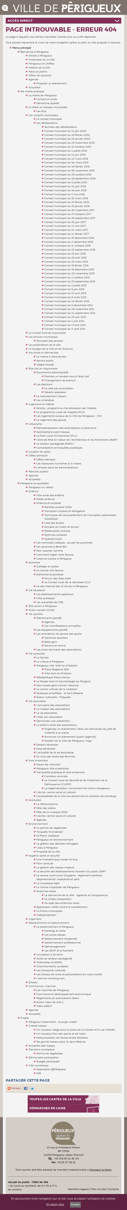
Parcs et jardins (37, 71)
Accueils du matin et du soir (61, 526)
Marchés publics (38, 471)
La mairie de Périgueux (42, 95)
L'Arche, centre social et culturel (56, 792)
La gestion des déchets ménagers (57, 843)
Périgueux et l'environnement (54, 839)
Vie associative (37, 701)
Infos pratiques (45, 598)
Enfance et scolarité (48, 503)
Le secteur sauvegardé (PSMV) (55, 443)
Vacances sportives (56, 637)
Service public (44, 360)
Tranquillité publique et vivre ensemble (60, 772)
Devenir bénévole (47, 744)
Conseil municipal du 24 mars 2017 (66, 229)
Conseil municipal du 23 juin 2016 (65, 253)
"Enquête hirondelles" (49, 831)
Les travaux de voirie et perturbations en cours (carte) (69, 974)
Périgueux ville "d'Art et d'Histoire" (57, 665)
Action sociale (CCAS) (41, 609)
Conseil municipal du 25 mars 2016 (66, 261)
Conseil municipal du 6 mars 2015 (65, 297)
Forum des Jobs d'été (57, 578)
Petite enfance (45, 499)
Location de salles (39, 451)
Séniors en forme (55, 645)
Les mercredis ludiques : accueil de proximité (64, 542)
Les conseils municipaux (43, 115)
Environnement (38, 823)
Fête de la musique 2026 (51, 812)
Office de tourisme (39, 75)
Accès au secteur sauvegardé (54, 958)
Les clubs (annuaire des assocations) (58, 649)
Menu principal (21, 47)
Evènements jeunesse (49, 574)
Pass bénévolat (45, 748)
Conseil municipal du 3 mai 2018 (64, 194)
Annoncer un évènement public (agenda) (70, 736)
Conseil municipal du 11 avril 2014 (65, 328)
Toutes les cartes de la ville (55, 1099)
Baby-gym (50, 641)
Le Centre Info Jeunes (49, 570)
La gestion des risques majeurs (55, 867)
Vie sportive (35, 613)
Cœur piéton (44, 1005)
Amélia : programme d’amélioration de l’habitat (66, 408)
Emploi (32, 982)
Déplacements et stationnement (48, 922)
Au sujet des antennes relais (61, 902)
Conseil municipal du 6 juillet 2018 (65, 182)
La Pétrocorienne (47, 804)
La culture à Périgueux (50, 661)
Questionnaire (53, 538)
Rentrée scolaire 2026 (58, 507)
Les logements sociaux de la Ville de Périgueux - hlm (69, 415)
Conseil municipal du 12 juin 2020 (65, 130)
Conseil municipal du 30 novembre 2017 (69, 210)
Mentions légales (78, 1189)
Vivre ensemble (38, 760)
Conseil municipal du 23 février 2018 (66, 202)
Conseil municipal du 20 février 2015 (66, 301)
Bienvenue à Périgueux (34, 51)
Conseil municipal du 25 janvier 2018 (67, 206)
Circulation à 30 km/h (49, 954)
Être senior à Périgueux (42, 605)
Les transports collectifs (50, 970)
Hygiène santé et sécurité (44, 855)
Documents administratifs (52, 372)
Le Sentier (42, 657)
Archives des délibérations (60, 126)
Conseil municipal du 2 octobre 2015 (67, 277)
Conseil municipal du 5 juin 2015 (64, 289)
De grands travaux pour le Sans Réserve (61, 1041)
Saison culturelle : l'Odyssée (53, 697)
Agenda (33, 79)
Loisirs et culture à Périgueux (54, 558)
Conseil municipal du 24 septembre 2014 (69, 312)
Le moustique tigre (48, 883)
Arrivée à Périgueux (40, 55)
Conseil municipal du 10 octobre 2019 (67, 146)
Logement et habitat (41, 404)
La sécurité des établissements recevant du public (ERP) (71, 871)
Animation (34, 800)
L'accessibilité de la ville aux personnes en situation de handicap (76, 796)
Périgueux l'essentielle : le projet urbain (52, 1021)
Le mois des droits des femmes (55, 756)
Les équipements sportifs (51, 629)
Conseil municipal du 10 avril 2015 (65, 293)
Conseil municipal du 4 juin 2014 (64, 320)
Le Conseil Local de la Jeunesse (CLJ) (67, 582)
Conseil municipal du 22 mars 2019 (66, 158)
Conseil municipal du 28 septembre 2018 (69, 178)
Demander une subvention (53, 720)
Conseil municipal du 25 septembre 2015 (69, 281)
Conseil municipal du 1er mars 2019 (66, 162)
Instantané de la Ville (41, 59)
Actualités (34, 87)
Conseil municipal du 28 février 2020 (67, 134)
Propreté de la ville (48, 851)
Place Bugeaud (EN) (56, 669)
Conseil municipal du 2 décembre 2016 (68, 241)
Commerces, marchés (42, 986)
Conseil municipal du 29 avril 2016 (65, 257)
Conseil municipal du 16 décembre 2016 (69, 237)
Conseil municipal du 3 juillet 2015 (65, 285)
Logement (34, 918)
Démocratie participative (43, 1057)
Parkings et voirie (54, 930)
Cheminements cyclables (52, 966)
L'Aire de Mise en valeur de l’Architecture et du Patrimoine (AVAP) (76, 439)
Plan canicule (44, 863)
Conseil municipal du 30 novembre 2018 (69, 170)
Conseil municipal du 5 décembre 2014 (68, 305)
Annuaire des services (49, 340)
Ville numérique (38, 1065)
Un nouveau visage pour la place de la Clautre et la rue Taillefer (75, 1029)
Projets (24, 1017)
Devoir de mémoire (48, 764)
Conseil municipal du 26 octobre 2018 (67, 174)
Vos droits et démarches (43, 352)
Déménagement (54, 946)
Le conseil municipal (49, 118)
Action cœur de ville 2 (49, 1002)
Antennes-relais (46, 891)
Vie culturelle (36, 653)
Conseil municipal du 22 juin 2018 (65, 186)
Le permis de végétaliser (51, 827)
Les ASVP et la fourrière (58, 950)
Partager (14, 1088)
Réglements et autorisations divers (57, 998)
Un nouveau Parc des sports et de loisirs (61, 1033)
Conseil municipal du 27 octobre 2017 (67, 214)
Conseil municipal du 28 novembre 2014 (69, 308)
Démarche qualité (47, 103)
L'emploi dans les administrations (57, 467)
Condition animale (56, 776)
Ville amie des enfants (50, 495)
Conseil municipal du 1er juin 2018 (65, 190)
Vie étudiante (36, 590)
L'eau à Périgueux (47, 847)
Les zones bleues (55, 934)
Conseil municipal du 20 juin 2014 (65, 316)
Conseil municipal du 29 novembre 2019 (69, 142)
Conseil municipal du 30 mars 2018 (66, 198)
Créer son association (49, 716)
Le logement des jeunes (51, 419)
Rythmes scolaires (55, 534)
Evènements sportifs (48, 617)
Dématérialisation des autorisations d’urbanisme (66, 427)
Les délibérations (46, 122)
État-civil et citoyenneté (42, 368)
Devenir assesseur (55, 392)
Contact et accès (46, 99)
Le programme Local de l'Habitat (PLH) (60, 412)
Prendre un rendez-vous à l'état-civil (66, 376)
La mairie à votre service (51, 356)
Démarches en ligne (48, 1108)
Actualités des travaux (41, 1045)
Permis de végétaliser (49, 1053)
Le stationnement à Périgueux (55, 926)
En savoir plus (55, 1204)
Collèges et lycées (47, 566)
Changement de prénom (60, 380)
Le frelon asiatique (47, 835)
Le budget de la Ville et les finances (50, 348)
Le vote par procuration (58, 388)
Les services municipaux (43, 336)
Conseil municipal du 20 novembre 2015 (69, 273)
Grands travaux (37, 1025)
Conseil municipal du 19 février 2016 (66, 265)
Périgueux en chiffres (41, 63)
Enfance (33, 491)
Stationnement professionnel (62, 942)
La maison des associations (53, 708)
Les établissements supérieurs (55, 594)
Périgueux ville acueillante (52, 768)
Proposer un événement (51, 83)
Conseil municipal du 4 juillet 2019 (65, 150)
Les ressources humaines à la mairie (58, 463)
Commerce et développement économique (63, 994)
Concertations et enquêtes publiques (59, 447)
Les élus (41, 111)
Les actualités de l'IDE (49, 602)
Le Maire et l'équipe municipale (47, 107)
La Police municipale (49, 910)
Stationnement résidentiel (60, 938)
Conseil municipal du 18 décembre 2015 (69, 269)
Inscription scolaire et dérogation (64, 511)
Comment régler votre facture (55, 554)
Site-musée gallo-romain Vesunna (57, 685)
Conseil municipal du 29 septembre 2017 (69, 218)
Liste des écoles (54, 522)
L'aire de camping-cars (50, 978)
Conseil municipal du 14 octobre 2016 (67, 245)
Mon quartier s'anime (49, 550)
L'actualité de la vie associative (55, 752)
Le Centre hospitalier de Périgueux (57, 887)
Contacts (113, 1189)
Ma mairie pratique (32, 91)
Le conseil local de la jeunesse (47, 332)
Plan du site (98, 1189)
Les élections (44, 384)
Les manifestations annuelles (62, 625)
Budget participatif (47, 1061)
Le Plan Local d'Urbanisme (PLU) (56, 435)
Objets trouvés (45, 364)
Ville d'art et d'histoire (57, 673)
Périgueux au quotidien (34, 483)
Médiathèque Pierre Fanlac (53, 677)
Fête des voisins (46, 808)
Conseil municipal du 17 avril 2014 (65, 324)
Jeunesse (34, 562)
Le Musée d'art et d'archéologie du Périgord (63, 681)
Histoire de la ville (39, 67)
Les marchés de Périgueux (52, 990)
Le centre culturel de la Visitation (56, 689)
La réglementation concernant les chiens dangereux (77, 788)
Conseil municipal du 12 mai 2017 (65, 225)
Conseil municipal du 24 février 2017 (66, 233)
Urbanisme (35, 423)
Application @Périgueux (51, 1069)
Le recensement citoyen (51, 396)
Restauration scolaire (57, 530)
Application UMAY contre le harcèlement (61, 906)
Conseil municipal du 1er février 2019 (67, 166)
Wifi (38, 1073)
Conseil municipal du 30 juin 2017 (65, 222)
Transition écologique (41, 1049)
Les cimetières (45, 400)
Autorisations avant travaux (53, 431)
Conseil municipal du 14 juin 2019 (65, 154)
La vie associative (46, 712)
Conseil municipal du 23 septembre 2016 (69, 249)
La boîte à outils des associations (56, 724)
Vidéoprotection (46, 914)
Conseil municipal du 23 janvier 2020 (67, 138)
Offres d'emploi (37, 455)
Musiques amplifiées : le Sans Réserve (59, 693)
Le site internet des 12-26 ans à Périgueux (62, 586)
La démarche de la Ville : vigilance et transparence (76, 895)
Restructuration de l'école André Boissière (62, 1037)
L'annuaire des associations (53, 705)
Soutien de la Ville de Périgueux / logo (68, 740)
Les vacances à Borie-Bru (51, 546)
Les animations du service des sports (59, 633)
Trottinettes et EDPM (49, 962)
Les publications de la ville (44, 344)
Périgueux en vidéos (40, 487)
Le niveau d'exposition (58, 898)
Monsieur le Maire (101, 1169)
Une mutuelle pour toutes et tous (57, 859)
